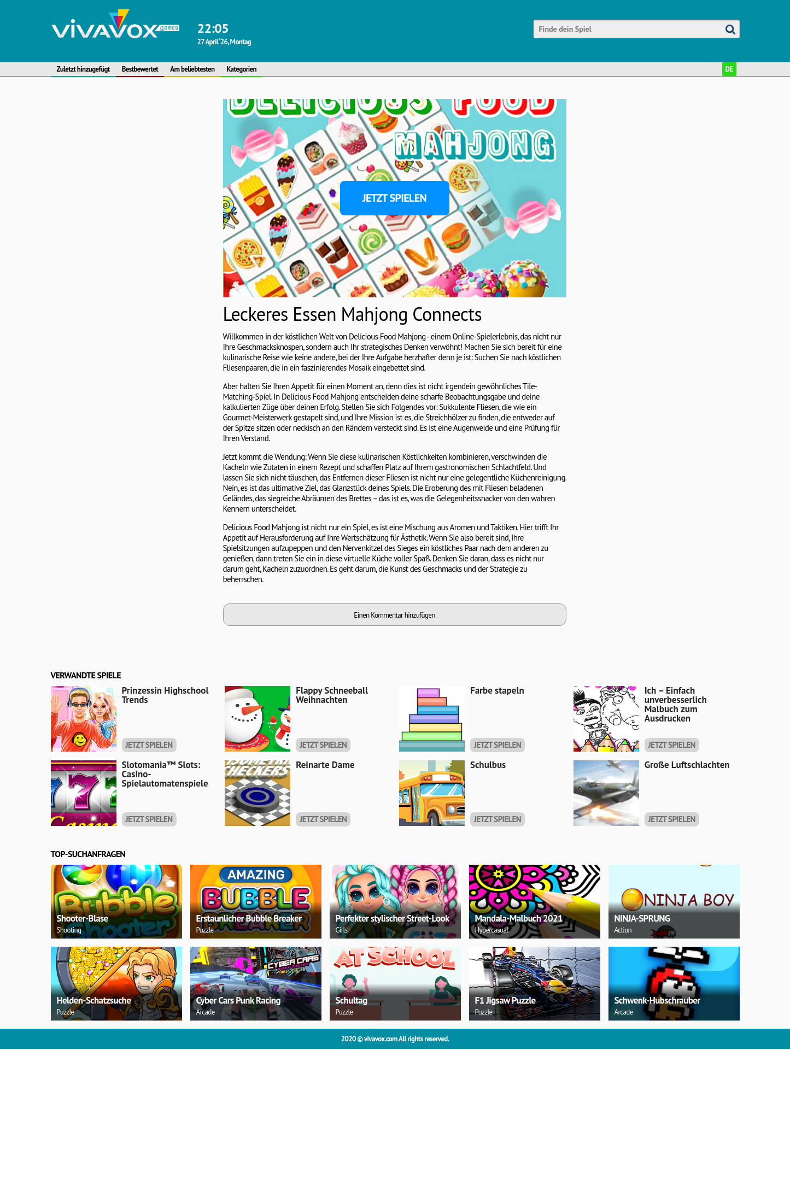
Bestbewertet (140, 69)
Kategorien (241, 69)
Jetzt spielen (394, 198)
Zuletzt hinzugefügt (83, 69)
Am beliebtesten (192, 69)
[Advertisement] (102, 201)
